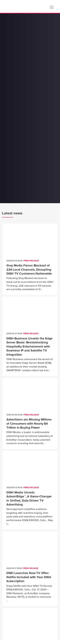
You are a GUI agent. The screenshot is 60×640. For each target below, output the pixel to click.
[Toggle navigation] (51, 7)
